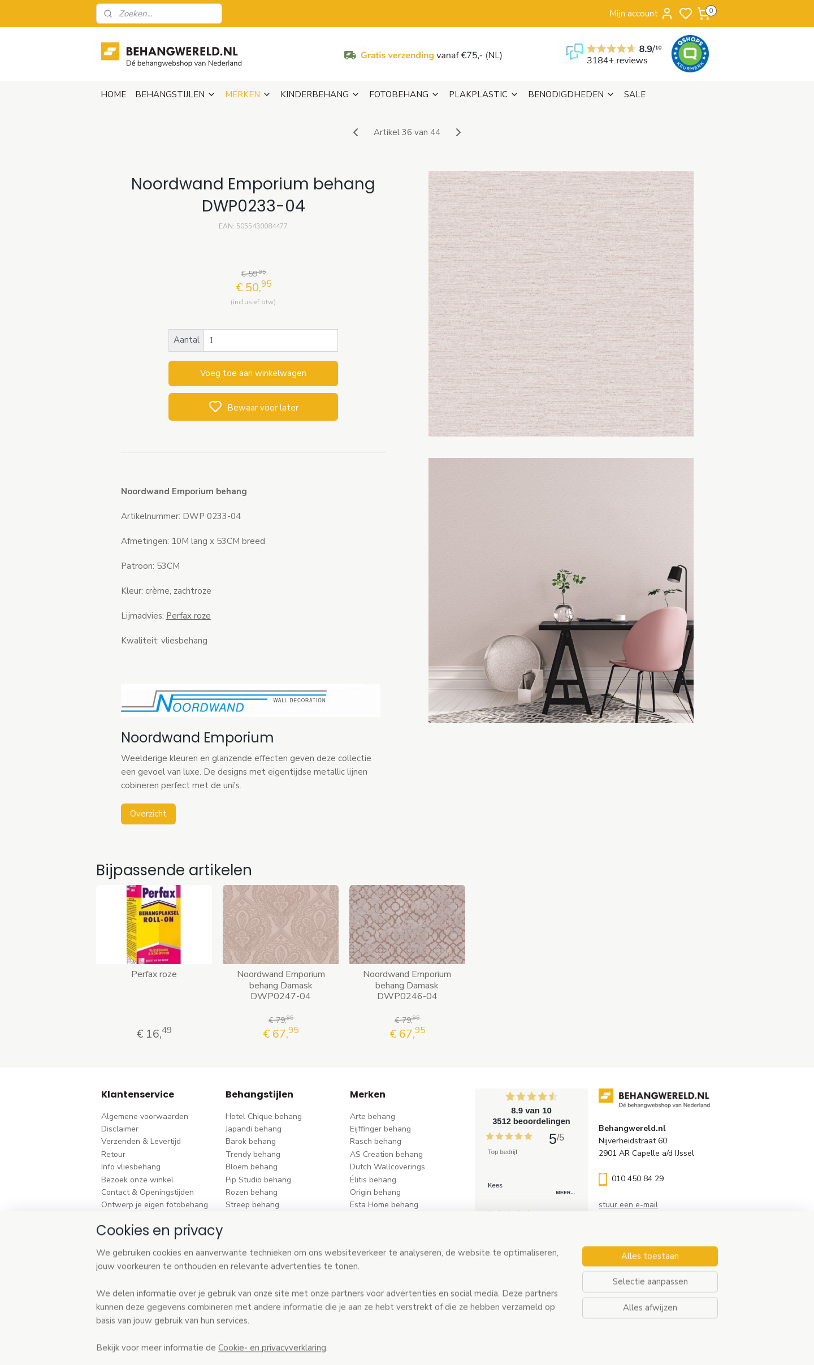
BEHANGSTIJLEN (175, 94)
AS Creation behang (386, 1154)
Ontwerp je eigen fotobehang (154, 1204)
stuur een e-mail (628, 1204)
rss (478, 1344)
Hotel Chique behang (264, 1116)
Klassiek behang (255, 1230)
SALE (635, 94)
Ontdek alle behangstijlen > (281, 1293)
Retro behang (250, 1268)
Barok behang (251, 1141)
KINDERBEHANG (320, 94)
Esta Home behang (384, 1204)
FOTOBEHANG (404, 94)
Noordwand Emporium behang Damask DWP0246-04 (407, 985)
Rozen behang (252, 1192)
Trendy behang (253, 1154)
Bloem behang (252, 1166)
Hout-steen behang (261, 1255)
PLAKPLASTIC (484, 94)
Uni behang (246, 1217)
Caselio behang (378, 1255)
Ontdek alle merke (386, 1293)
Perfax (179, 615)
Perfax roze (154, 974)
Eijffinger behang (380, 1129)
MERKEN (248, 94)
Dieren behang (252, 1281)
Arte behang (372, 1116)
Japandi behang (254, 1129)
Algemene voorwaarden (144, 1116)
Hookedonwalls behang (393, 1230)
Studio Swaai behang (388, 1281)
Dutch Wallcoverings (387, 1166)
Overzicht (147, 813)
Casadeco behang (382, 1268)
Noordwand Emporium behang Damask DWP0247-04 (280, 985)
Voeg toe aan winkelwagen (253, 373)
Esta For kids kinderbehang (398, 1217)
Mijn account (641, 13)
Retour (113, 1154)
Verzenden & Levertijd (141, 1141)
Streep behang (252, 1204)
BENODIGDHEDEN (571, 94)
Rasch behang (375, 1141)
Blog (109, 1217)
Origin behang (375, 1192)
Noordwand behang (386, 1243)
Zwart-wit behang (259, 1243)
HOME (113, 94)
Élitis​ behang (373, 1179)
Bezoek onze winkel (137, 1179)
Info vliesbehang (131, 1166)
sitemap (458, 1344)
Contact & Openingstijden (147, 1192)
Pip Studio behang (258, 1179)
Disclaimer (119, 1129)
